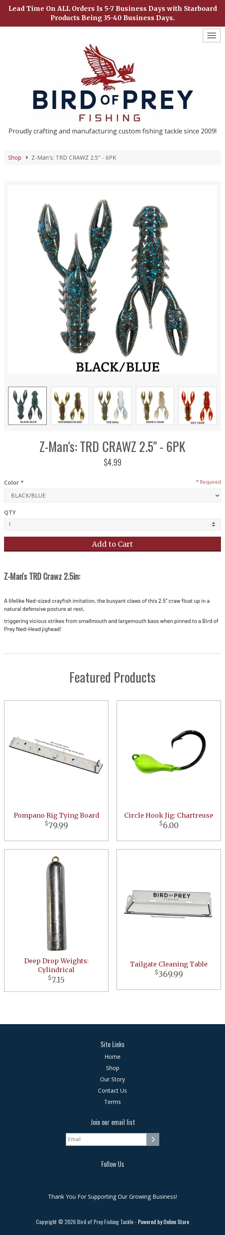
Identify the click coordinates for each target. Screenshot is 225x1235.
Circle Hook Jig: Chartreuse (168, 815)
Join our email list (112, 1122)
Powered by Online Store (163, 1221)
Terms (112, 1102)
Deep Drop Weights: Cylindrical (56, 965)
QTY (10, 512)
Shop (14, 157)
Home (112, 1056)
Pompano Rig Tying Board (56, 815)
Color (11, 482)
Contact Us (112, 1090)
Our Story (112, 1079)
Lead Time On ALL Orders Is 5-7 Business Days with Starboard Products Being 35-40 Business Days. (112, 13)
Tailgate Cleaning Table (169, 964)
